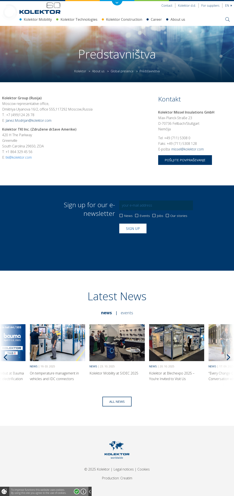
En (228, 5)
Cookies (143, 469)
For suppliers (210, 5)
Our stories (178, 215)
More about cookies (83, 491)
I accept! (77, 491)
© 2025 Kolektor (97, 469)
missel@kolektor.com (187, 149)
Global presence (122, 71)
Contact (166, 5)
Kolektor (80, 71)
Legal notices (123, 469)
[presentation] (152, 243)
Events (145, 215)
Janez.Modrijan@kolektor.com (28, 120)
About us (177, 19)
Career (156, 19)
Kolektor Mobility (38, 19)
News (128, 215)
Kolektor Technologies (78, 19)
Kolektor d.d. (187, 5)
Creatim (126, 478)
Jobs (160, 215)
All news (117, 401)
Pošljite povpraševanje (185, 160)
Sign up (133, 228)
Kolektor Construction (124, 19)
